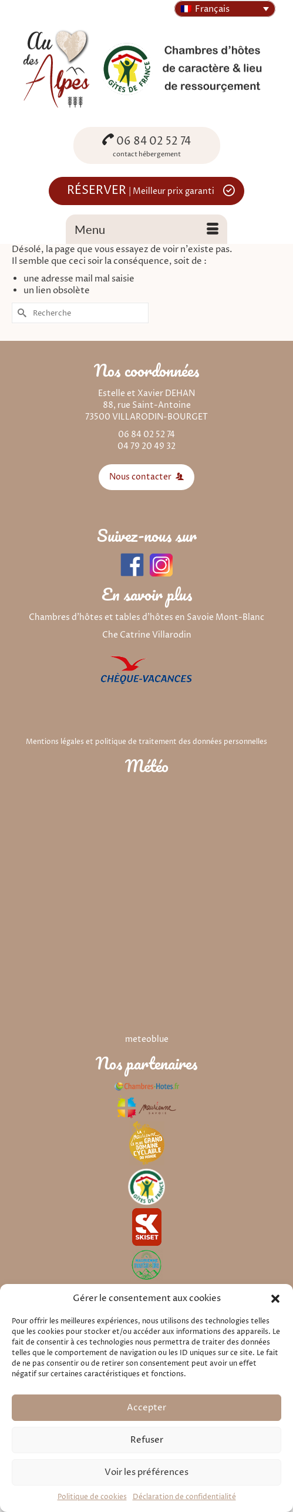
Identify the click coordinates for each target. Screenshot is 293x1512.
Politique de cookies (92, 1497)
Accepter (146, 1408)
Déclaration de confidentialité (184, 1497)
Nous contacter (146, 476)
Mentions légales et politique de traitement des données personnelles (146, 742)
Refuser (146, 1440)
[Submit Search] (20, 313)
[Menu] (146, 229)
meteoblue (147, 1039)
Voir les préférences (146, 1472)
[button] (275, 1299)
